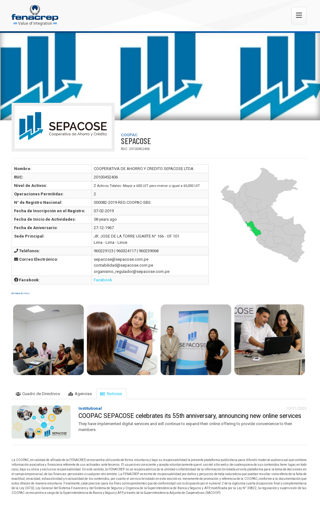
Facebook (103, 280)
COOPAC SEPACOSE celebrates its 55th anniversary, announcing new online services (189, 415)
